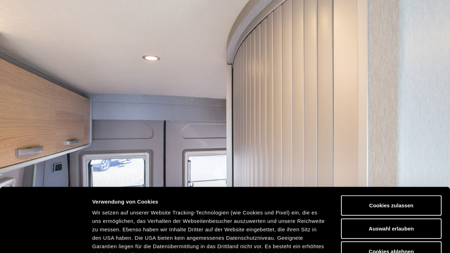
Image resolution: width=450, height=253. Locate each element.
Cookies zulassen (391, 146)
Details (365, 239)
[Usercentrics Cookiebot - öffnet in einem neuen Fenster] (45, 239)
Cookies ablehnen (391, 192)
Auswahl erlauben (391, 168)
